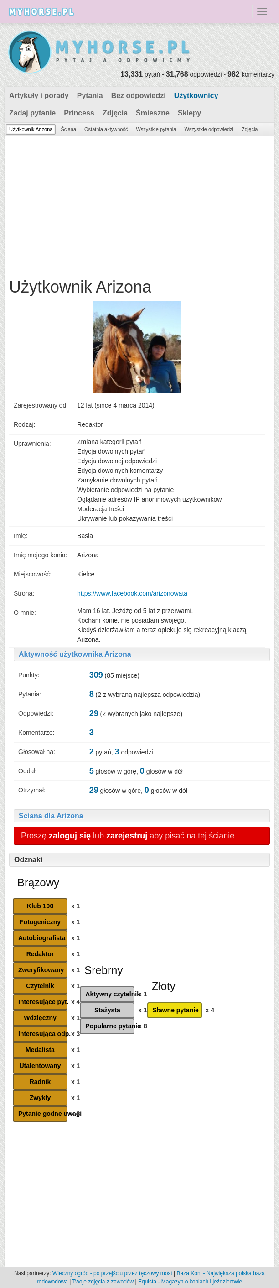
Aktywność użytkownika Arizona (75, 654)
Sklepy (190, 113)
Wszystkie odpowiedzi (208, 129)
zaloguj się (70, 835)
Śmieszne (153, 113)
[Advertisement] (139, 205)
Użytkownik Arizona (30, 129)
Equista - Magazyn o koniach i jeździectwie (190, 1281)
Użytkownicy (196, 95)
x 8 (75, 1113)
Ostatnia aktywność (106, 129)
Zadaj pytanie (32, 113)
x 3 (75, 1033)
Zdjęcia (115, 113)
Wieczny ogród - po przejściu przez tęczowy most (112, 1273)
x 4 (75, 1001)
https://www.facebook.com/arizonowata (132, 593)
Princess (79, 113)
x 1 (75, 906)
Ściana (68, 129)
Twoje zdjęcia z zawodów (103, 1281)
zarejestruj (126, 835)
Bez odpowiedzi (138, 95)
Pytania (90, 95)
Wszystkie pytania (156, 129)
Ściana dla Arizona (51, 816)
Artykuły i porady (39, 95)
